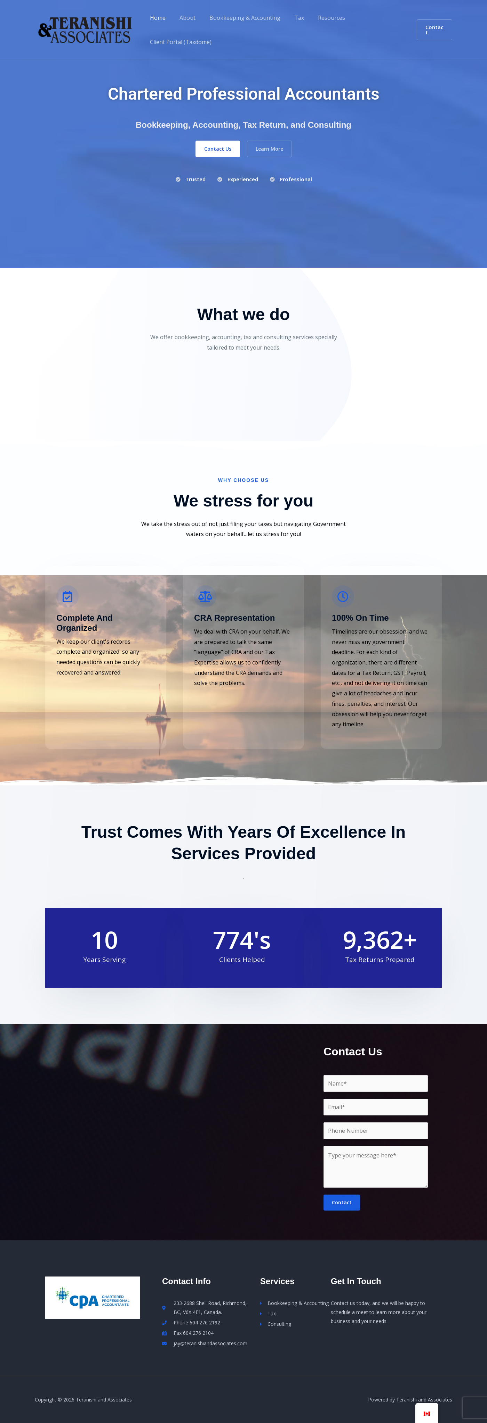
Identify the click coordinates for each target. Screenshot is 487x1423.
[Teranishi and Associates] (85, 29)
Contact (342, 1202)
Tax (289, 18)
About (183, 18)
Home (156, 18)
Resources (319, 18)
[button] (433, 29)
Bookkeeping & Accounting (237, 18)
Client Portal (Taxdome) (179, 42)
